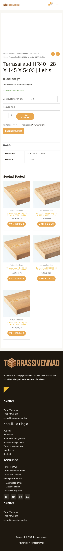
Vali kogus (16, 224)
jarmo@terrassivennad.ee (15, 418)
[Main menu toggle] (57, 5)
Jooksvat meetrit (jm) (13, 99)
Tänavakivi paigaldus (13, 490)
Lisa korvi (25, 116)
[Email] (27, 496)
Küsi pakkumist (13, 131)
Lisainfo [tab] (7, 145)
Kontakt (7, 454)
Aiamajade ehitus (14, 483)
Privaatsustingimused (14, 442)
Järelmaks (8, 434)
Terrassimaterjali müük (14, 470)
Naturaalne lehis (38, 125)
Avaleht (7, 430)
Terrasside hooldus (12, 474)
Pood (12, 54)
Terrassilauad (22, 54)
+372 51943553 (11, 414)
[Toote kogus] (11, 115)
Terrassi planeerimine (13, 446)
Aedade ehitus (13, 486)
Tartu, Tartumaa (11, 410)
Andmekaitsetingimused (15, 438)
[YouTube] (13, 496)
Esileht (6, 54)
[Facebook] (6, 496)
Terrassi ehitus (10, 467)
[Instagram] (20, 496)
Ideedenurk (9, 450)
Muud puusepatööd (13, 478)
